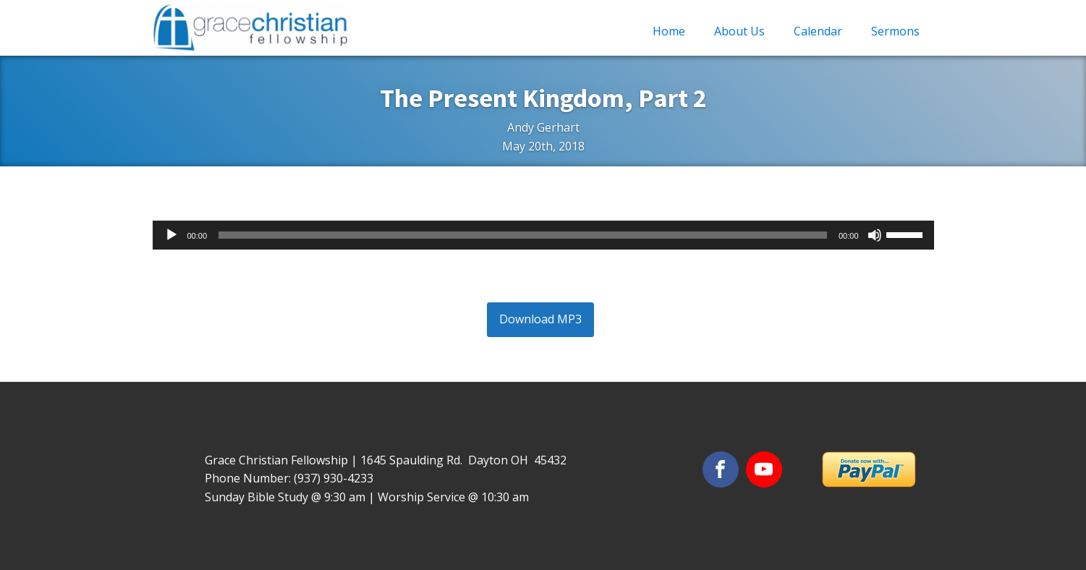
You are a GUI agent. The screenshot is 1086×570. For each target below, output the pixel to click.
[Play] (171, 235)
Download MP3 (540, 319)
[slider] (523, 235)
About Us (739, 31)
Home (669, 31)
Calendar (818, 31)
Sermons (895, 31)
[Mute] (874, 235)
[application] (543, 235)
